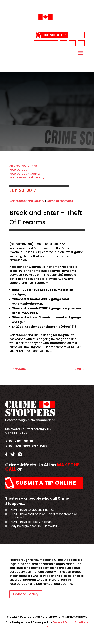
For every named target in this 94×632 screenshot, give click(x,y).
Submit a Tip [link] (54, 35)
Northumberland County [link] (26, 177)
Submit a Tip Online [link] (46, 483)
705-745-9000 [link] (46, 43)
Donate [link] (77, 35)
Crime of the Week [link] (60, 201)
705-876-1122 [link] (17, 446)
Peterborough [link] (19, 170)
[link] (46, 26)
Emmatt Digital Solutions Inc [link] (66, 624)
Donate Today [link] (25, 594)
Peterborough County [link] (24, 174)
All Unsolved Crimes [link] (23, 166)
